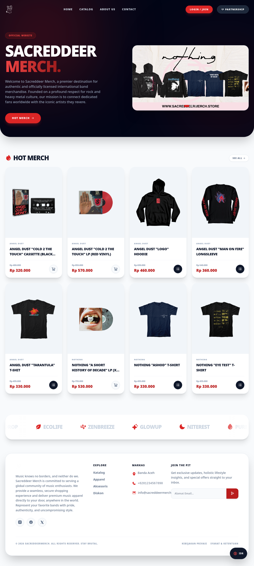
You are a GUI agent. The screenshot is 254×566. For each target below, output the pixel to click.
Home (68, 9)
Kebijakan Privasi (194, 543)
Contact (129, 9)
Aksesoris (100, 486)
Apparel (99, 479)
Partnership (233, 9)
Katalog (99, 472)
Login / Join (199, 9)
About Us (107, 9)
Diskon (98, 493)
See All (239, 158)
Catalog (86, 9)
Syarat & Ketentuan (224, 543)
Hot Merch (23, 118)
